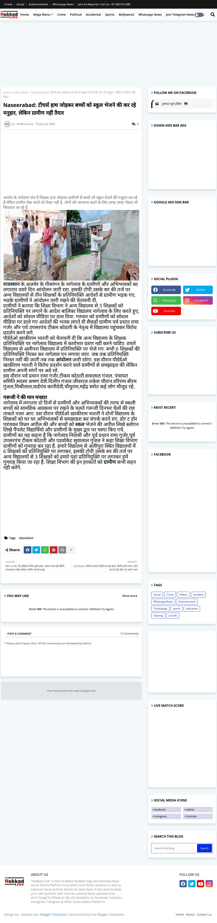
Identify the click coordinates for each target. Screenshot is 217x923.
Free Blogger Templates (107, 914)
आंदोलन (63, 359)
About (190, 914)
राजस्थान (11, 284)
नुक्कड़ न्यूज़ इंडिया (171, 104)
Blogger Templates (53, 914)
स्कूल (79, 424)
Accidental (93, 14)
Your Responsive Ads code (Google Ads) (71, 691)
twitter (201, 290)
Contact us (204, 914)
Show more (129, 596)
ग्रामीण (110, 461)
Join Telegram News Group (185, 14)
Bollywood (126, 14)
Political (76, 14)
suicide (173, 615)
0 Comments (130, 633)
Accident (198, 594)
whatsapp (169, 300)
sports (176, 608)
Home (24, 14)
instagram (201, 300)
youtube (169, 311)
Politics (183, 594)
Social (21, 4)
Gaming (158, 615)
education (21, 92)
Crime (8, 4)
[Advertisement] (108, 54)
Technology (160, 608)
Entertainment (39, 4)
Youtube (191, 816)
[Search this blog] (174, 848)
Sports (110, 14)
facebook (169, 290)
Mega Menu (41, 14)
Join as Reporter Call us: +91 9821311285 (104, 4)
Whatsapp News (63, 4)
